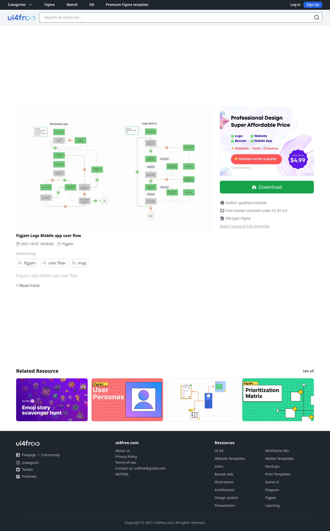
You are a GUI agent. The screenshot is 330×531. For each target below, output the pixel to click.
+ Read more (27, 285)
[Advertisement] (165, 62)
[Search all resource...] (180, 17)
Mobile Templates (279, 458)
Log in (295, 4)
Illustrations (224, 482)
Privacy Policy (126, 456)
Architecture (224, 489)
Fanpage (29, 454)
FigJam (67, 243)
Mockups (272, 466)
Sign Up (312, 4)
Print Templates (277, 474)
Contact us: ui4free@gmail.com (140, 468)
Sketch (72, 4)
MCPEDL (122, 474)
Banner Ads (224, 474)
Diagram (272, 489)
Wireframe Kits (277, 450)
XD (91, 4)
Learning (272, 505)
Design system (226, 497)
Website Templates (230, 458)
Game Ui (272, 482)
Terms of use (125, 462)
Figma (50, 4)
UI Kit (219, 450)
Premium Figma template (127, 4)
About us (122, 450)
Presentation (225, 505)
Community (50, 454)
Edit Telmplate (258, 226)
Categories (20, 4)
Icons (219, 466)
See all (308, 371)
